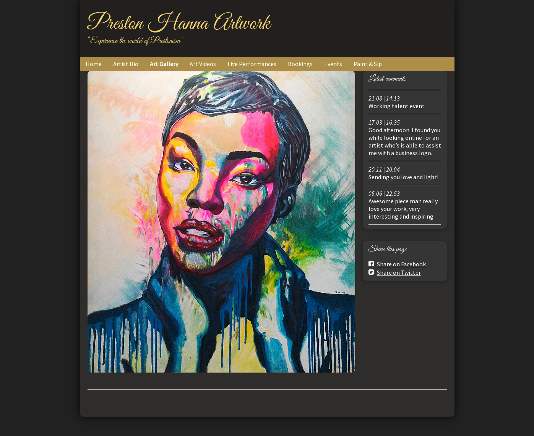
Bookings (300, 64)
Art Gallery (164, 64)
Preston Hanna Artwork (179, 23)
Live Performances (251, 64)
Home (94, 64)
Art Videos (203, 64)
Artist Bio (125, 64)
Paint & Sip (368, 64)
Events (333, 64)
